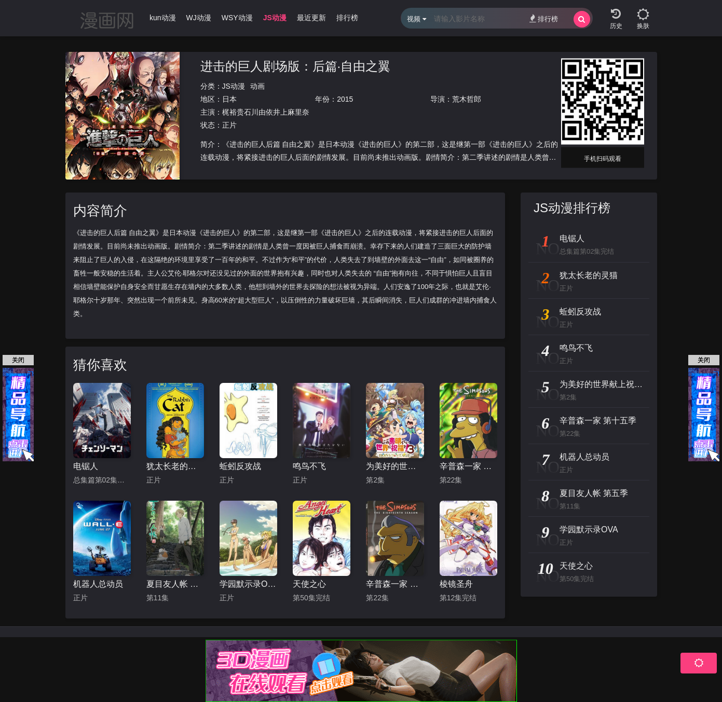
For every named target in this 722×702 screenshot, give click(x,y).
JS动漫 (233, 86)
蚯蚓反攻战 (240, 466)
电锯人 (85, 466)
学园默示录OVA (248, 584)
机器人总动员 (98, 584)
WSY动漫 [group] (237, 17)
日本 (229, 99)
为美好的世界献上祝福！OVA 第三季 (395, 466)
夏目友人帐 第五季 (175, 584)
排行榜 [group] (347, 17)
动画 (257, 86)
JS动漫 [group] (275, 17)
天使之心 (309, 584)
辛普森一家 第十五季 (468, 466)
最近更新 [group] (311, 17)
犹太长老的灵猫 (175, 466)
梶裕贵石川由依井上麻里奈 (265, 112)
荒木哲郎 (466, 99)
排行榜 (543, 18)
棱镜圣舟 (456, 584)
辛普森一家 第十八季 (395, 584)
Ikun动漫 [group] (161, 17)
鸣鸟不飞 (309, 466)
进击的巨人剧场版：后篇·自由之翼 (295, 66)
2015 (345, 99)
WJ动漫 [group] (198, 17)
